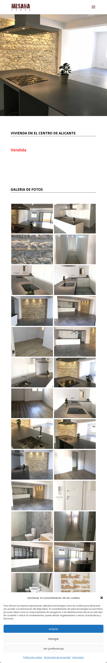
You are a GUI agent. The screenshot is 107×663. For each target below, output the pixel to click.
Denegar (53, 638)
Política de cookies (32, 657)
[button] (101, 598)
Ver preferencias (53, 648)
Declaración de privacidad (57, 657)
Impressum (78, 657)
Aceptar (53, 629)
